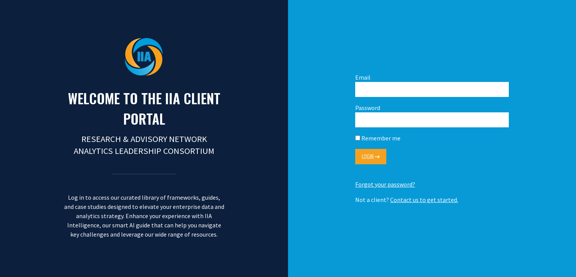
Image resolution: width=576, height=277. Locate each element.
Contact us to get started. (424, 200)
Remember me (378, 138)
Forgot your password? (385, 184)
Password (432, 115)
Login (371, 156)
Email (432, 85)
